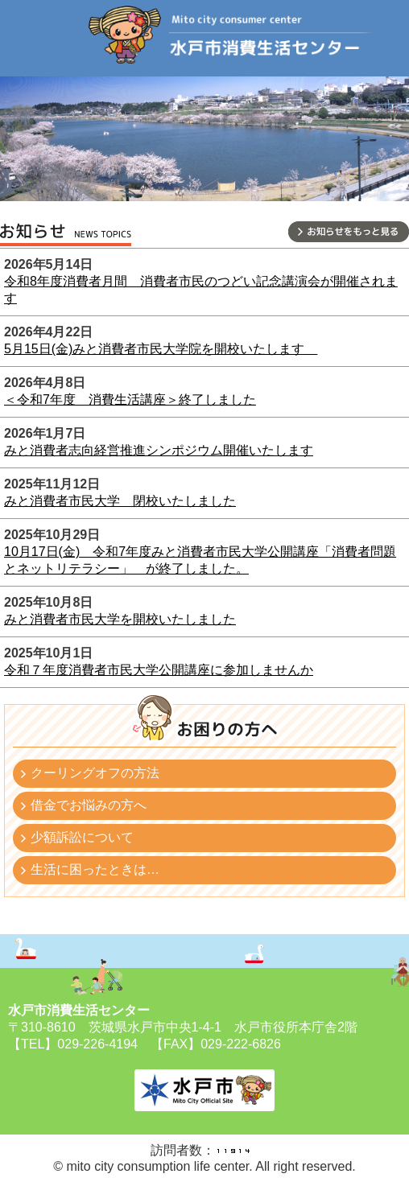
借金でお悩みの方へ (89, 805)
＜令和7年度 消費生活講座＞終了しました (130, 399)
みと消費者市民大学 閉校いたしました (120, 501)
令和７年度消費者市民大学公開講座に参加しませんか (158, 670)
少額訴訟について (82, 837)
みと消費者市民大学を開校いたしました (120, 619)
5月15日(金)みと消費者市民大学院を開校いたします (160, 349)
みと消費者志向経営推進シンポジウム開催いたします (158, 450)
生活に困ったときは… (95, 869)
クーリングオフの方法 (95, 773)
